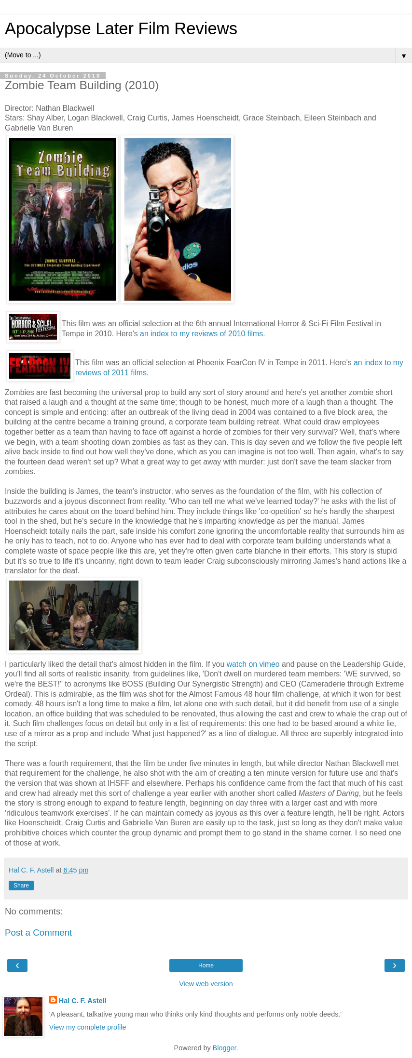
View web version (206, 984)
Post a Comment (38, 932)
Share (21, 885)
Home (206, 965)
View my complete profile (87, 1027)
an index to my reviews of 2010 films (201, 334)
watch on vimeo (253, 664)
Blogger (224, 1048)
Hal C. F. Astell (83, 1001)
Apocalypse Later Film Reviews (121, 28)
